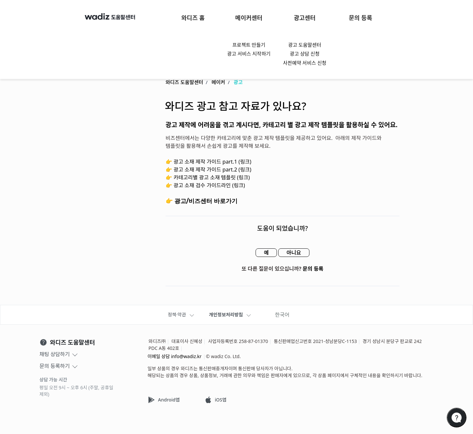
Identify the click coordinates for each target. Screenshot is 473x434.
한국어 (282, 314)
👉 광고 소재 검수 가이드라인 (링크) (205, 185)
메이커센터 (248, 18)
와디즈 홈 (193, 18)
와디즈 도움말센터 (184, 82)
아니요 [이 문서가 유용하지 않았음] (293, 253)
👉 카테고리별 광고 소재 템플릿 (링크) (208, 177)
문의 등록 (360, 18)
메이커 (218, 82)
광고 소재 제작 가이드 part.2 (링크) (212, 169)
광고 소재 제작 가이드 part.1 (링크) (212, 162)
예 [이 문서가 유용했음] (266, 253)
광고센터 (304, 18)
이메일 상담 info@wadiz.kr (174, 356)
